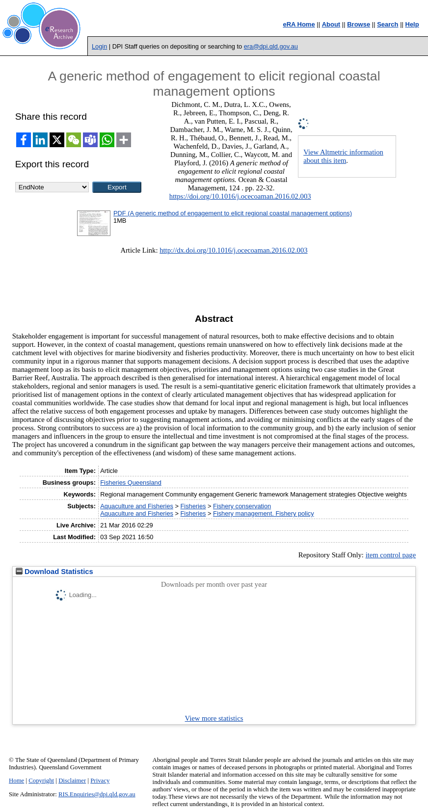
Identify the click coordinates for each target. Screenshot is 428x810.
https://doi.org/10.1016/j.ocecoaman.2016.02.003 (240, 196)
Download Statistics (54, 571)
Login (99, 46)
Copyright (41, 780)
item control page (391, 555)
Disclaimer (72, 780)
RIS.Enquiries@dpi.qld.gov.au (96, 794)
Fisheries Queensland (130, 482)
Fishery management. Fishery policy (263, 513)
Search (387, 24)
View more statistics (214, 718)
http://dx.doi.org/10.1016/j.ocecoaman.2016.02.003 (233, 250)
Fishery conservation (242, 506)
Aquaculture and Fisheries (136, 506)
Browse (358, 24)
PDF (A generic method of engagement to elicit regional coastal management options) (232, 213)
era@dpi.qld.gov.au (271, 46)
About (331, 24)
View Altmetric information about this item (343, 156)
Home (16, 780)
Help (412, 24)
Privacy (99, 780)
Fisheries (193, 506)
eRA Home (299, 24)
